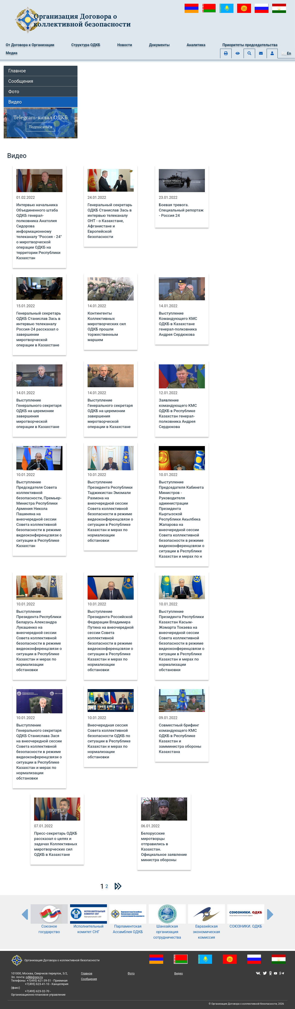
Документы (159, 45)
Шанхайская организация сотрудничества (167, 925)
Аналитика (196, 45)
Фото (13, 91)
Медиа (11, 53)
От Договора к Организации (30, 45)
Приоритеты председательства (249, 45)
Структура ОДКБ (85, 45)
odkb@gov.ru (34, 977)
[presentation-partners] (24, 914)
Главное (17, 71)
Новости (124, 45)
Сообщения (20, 81)
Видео (15, 102)
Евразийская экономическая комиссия (206, 925)
